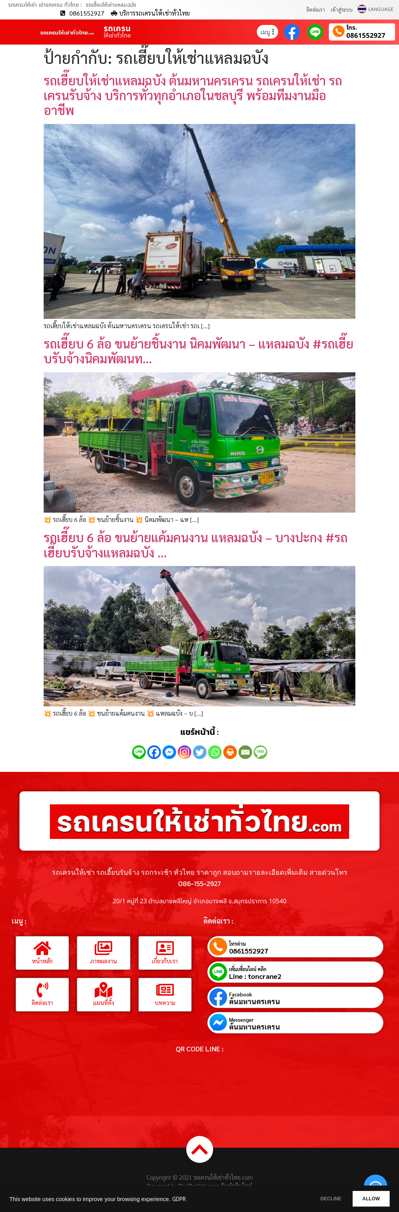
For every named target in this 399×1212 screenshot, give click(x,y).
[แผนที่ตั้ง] (103, 990)
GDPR (179, 1198)
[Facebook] (154, 752)
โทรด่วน (237, 943)
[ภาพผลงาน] (103, 948)
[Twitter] (200, 752)
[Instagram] (184, 752)
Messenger (241, 1019)
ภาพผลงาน (103, 960)
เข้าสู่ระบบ (342, 9)
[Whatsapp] (215, 752)
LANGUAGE (381, 9)
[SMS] (260, 752)
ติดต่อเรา (315, 9)
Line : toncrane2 (255, 976)
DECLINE (319, 1198)
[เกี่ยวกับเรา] (165, 948)
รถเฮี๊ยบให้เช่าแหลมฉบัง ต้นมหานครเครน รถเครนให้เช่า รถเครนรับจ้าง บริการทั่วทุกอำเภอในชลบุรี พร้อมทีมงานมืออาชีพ (193, 95)
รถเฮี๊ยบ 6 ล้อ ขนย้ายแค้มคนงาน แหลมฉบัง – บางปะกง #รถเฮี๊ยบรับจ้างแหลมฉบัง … (196, 544)
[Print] (230, 752)
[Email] (245, 752)
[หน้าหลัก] (42, 948)
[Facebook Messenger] (169, 752)
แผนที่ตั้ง (103, 1002)
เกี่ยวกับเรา (165, 960)
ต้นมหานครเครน (254, 1001)
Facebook (240, 994)
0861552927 (365, 36)
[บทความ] (165, 990)
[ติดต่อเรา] (42, 990)
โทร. (351, 28)
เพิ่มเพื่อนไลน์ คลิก (248, 969)
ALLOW (367, 1198)
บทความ (165, 1002)
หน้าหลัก (42, 960)
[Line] (139, 752)
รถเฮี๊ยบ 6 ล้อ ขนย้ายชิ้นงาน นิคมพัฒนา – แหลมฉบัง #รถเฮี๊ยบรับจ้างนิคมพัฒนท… (198, 350)
